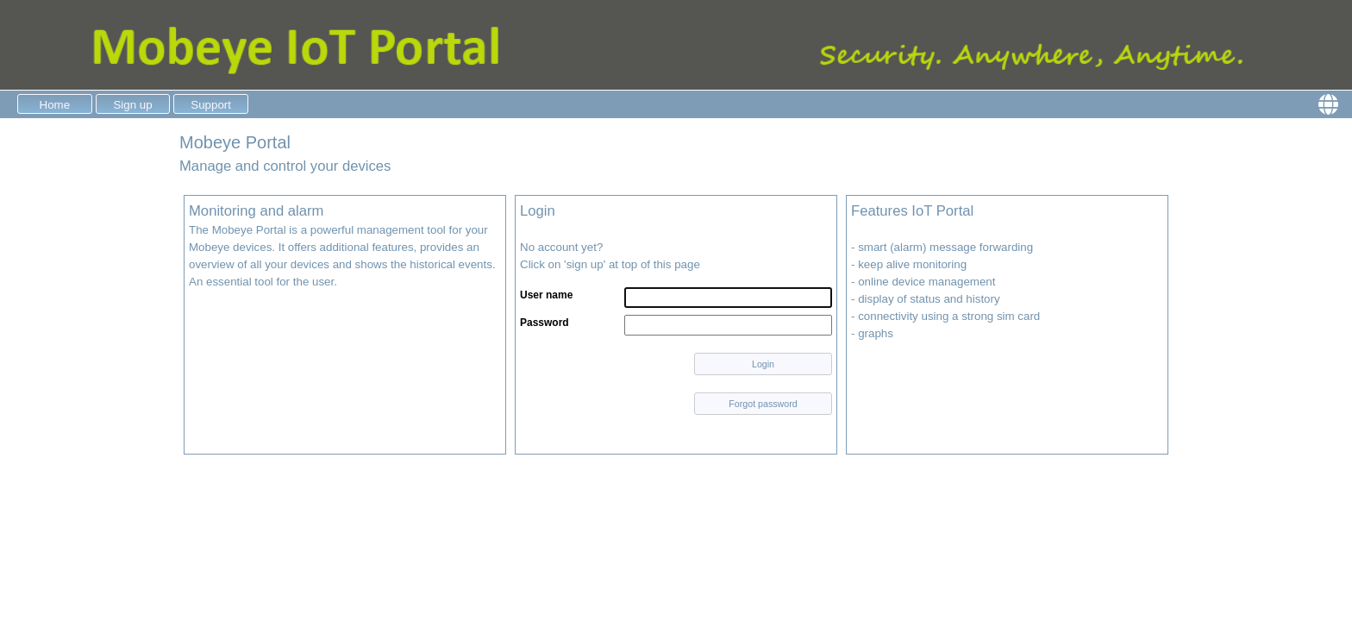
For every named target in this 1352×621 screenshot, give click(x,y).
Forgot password (763, 403)
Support (211, 104)
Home (55, 104)
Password (544, 323)
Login (763, 364)
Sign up (132, 104)
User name (546, 295)
